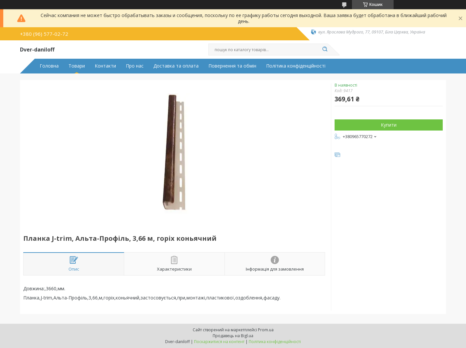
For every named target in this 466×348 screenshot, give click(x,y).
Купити (389, 125)
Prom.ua (266, 330)
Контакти (105, 66)
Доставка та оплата (176, 66)
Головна (49, 66)
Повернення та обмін (232, 66)
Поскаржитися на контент (219, 341)
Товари (76, 66)
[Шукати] (324, 49)
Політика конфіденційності (295, 66)
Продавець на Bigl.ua (233, 335)
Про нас (135, 66)
